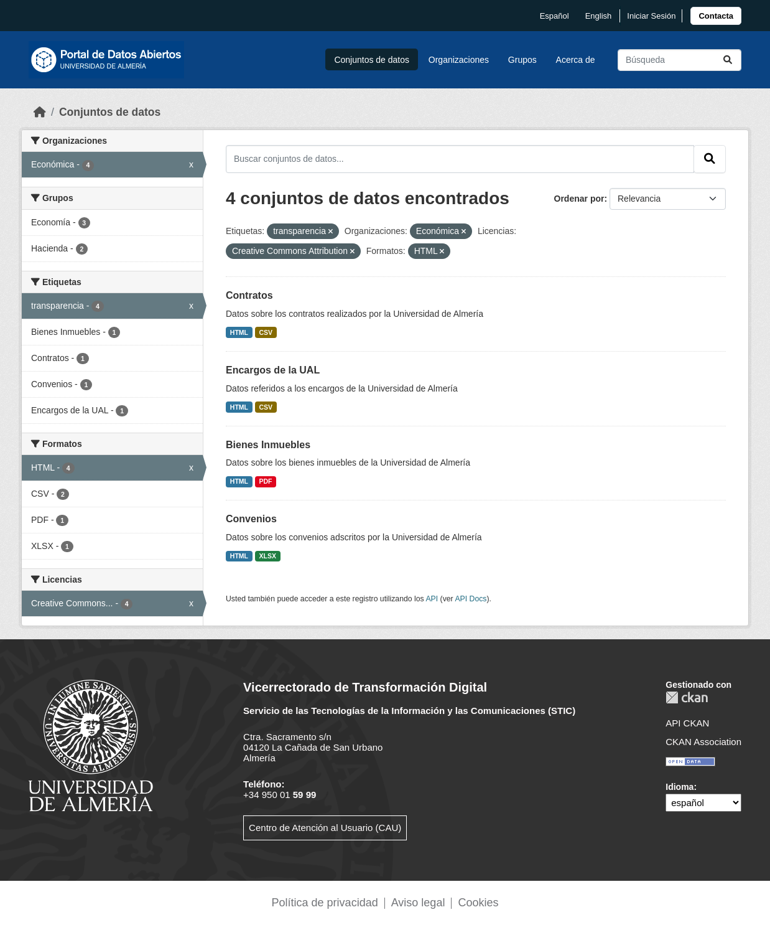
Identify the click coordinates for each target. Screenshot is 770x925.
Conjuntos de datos (371, 60)
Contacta (715, 16)
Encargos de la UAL (273, 370)
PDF (265, 481)
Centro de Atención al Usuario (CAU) (325, 827)
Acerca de (575, 60)
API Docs (470, 598)
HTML (239, 332)
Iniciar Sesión (651, 16)
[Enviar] (727, 60)
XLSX (267, 556)
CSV (266, 332)
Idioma (679, 787)
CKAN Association (703, 741)
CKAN (687, 697)
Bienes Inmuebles (268, 444)
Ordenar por (579, 199)
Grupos (522, 60)
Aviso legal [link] (418, 902)
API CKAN (687, 723)
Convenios (251, 519)
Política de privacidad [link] (325, 902)
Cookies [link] (478, 902)
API (431, 598)
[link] (715, 16)
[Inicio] (40, 112)
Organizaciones (459, 60)
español (554, 16)
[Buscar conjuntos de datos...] (679, 60)
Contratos (249, 295)
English (598, 16)
